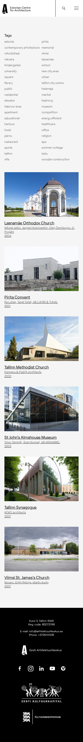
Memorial (48, 47)
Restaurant (11, 142)
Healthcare (48, 124)
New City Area (50, 71)
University (10, 71)
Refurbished (11, 53)
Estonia (9, 41)
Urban (45, 77)
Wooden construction (55, 159)
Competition (50, 112)
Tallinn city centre (53, 83)
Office (45, 130)
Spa (44, 142)
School (46, 65)
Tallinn (8, 153)
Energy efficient (52, 118)
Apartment (11, 112)
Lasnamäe (48, 59)
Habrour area (12, 106)
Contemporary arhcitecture (22, 47)
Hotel (7, 130)
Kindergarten (12, 65)
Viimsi (45, 53)
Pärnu (8, 136)
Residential (11, 94)
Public (8, 88)
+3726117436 (46, 634)
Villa (6, 159)
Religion (46, 136)
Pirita (45, 41)
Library (8, 83)
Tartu (45, 153)
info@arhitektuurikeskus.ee (46, 631)
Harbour (9, 124)
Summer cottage (52, 147)
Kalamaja (47, 88)
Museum (47, 106)
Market (46, 94)
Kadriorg (47, 100)
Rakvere (9, 59)
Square (8, 77)
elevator (9, 100)
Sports (8, 147)
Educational (12, 118)
